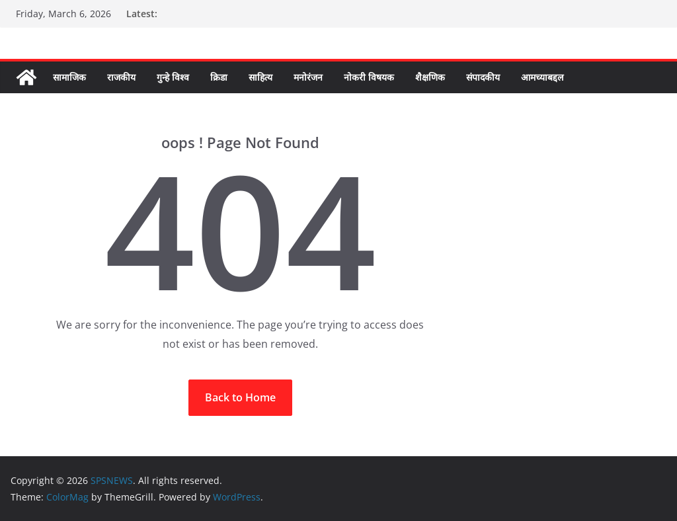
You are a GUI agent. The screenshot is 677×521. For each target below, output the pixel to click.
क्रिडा (218, 77)
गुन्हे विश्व (173, 77)
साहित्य (260, 77)
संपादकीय (483, 77)
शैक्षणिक (430, 77)
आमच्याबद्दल (542, 77)
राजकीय (121, 77)
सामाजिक (69, 77)
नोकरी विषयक (369, 77)
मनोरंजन (308, 77)
